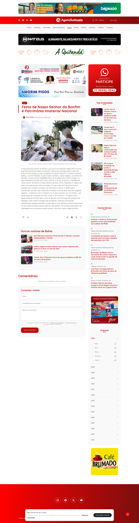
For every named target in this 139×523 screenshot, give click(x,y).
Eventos (92, 27)
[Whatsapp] (67, 217)
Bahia (69, 27)
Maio (106, 343)
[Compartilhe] (81, 217)
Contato (109, 27)
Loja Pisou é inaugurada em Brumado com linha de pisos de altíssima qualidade (103, 270)
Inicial (29, 27)
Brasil (76, 27)
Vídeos (100, 27)
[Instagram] (19, 20)
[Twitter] (27, 20)
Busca (113, 20)
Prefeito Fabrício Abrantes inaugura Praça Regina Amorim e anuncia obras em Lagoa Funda (104, 285)
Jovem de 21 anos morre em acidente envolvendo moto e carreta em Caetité (110, 132)
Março (106, 351)
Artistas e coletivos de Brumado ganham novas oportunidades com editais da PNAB (104, 221)
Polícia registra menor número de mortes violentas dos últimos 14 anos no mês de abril (56, 247)
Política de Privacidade (57, 322)
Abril (106, 347)
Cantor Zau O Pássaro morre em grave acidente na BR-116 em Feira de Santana (110, 114)
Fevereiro (106, 356)
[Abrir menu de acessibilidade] (127, 514)
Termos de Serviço (71, 322)
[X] (76, 217)
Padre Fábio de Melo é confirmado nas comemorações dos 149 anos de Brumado (110, 150)
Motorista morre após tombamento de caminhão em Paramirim (110, 187)
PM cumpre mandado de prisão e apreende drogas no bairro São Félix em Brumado (111, 169)
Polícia (83, 27)
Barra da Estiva (59, 27)
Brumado (46, 27)
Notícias (37, 27)
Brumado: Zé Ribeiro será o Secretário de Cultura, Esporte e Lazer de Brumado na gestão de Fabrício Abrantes (104, 255)
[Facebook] (23, 20)
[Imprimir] (28, 217)
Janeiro (106, 360)
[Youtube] (31, 20)
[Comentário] (23, 217)
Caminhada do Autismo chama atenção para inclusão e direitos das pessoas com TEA (104, 237)
